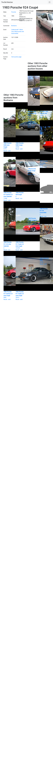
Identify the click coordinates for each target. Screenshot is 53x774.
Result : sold (32, 124)
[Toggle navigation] (49, 2)
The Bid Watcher (7, 2)
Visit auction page (16, 57)
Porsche (13, 12)
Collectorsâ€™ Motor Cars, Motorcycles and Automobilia (17, 31)
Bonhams (14, 25)
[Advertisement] (15, 78)
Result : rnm (32, 221)
